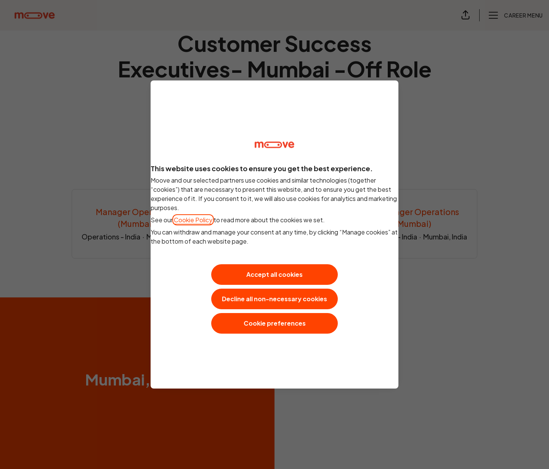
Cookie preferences (275, 323)
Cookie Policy (193, 220)
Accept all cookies (274, 274)
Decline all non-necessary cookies (274, 299)
